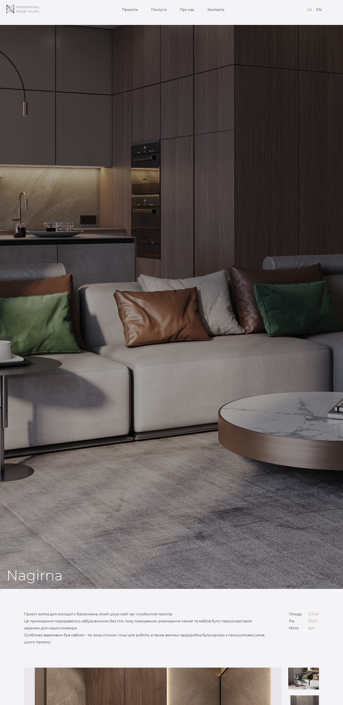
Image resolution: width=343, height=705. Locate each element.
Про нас (187, 10)
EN (319, 10)
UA (309, 10)
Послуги (159, 10)
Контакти (216, 10)
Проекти (130, 10)
